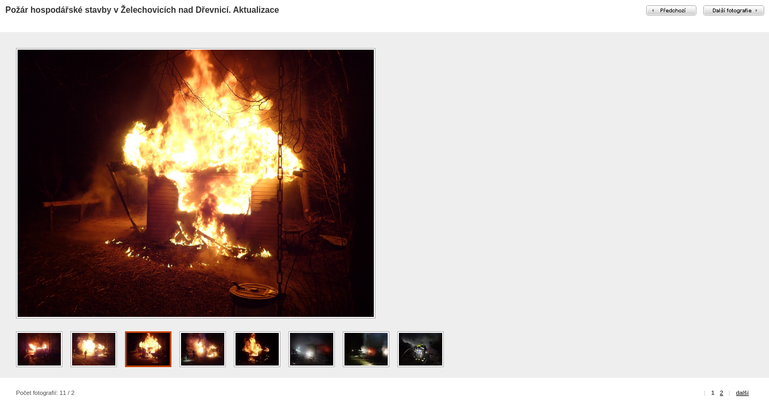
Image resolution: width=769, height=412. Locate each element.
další (742, 393)
